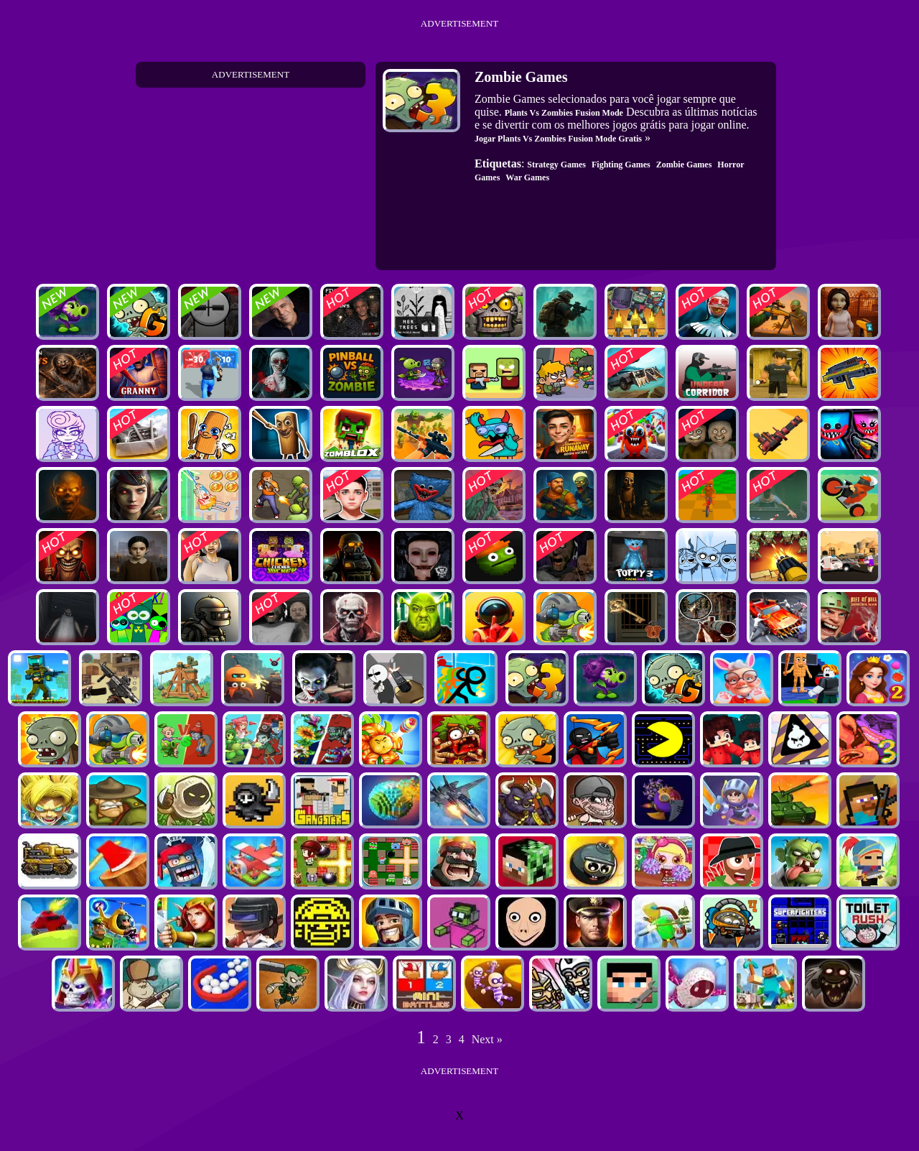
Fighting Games (621, 165)
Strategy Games (556, 165)
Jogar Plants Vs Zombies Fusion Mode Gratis (558, 139)
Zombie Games (684, 165)
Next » (487, 1039)
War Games (527, 177)
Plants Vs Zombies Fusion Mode (564, 113)
